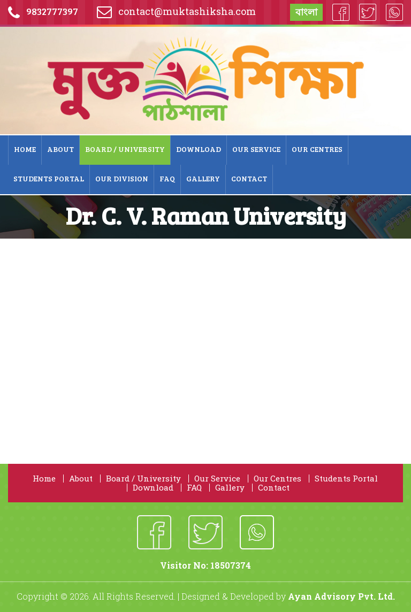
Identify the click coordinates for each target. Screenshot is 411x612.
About (60, 149)
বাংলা (306, 11)
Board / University (125, 149)
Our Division (121, 178)
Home (25, 149)
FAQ (167, 178)
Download (198, 149)
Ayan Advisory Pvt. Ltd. (341, 596)
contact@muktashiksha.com (187, 11)
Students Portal (48, 178)
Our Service (256, 149)
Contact (249, 178)
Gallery (203, 178)
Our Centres (317, 149)
